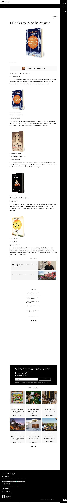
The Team (16, 479)
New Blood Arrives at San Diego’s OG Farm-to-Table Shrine (33, 298)
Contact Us (23, 479)
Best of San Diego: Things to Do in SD (23, 372)
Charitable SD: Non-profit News (22, 375)
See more (33, 446)
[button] (31, 321)
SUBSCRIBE (45, 379)
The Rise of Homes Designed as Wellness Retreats (32, 311)
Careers (10, 479)
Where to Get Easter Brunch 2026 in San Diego (33, 302)
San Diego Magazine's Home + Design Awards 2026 (34, 306)
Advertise (4, 479)
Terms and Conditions (21, 481)
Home (2, 6)
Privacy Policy (5, 481)
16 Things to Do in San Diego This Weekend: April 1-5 (33, 293)
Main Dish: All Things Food (21, 373)
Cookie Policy (12, 481)
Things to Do (9, 6)
